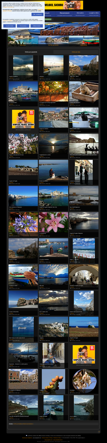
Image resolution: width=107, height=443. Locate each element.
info (29, 129)
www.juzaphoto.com (49, 439)
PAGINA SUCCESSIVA (28, 423)
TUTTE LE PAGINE (17, 423)
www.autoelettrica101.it (57, 439)
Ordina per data (76, 52)
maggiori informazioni (8, 7)
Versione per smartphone (27, 437)
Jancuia (11, 77)
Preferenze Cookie (7, 20)
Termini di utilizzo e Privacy (47, 437)
